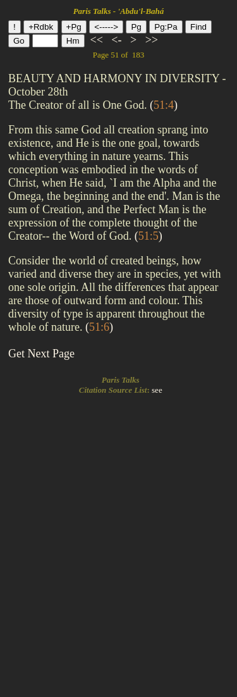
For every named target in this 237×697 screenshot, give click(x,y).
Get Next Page (41, 353)
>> (150, 40)
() (164, 105)
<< (96, 40)
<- (117, 40)
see (157, 390)
